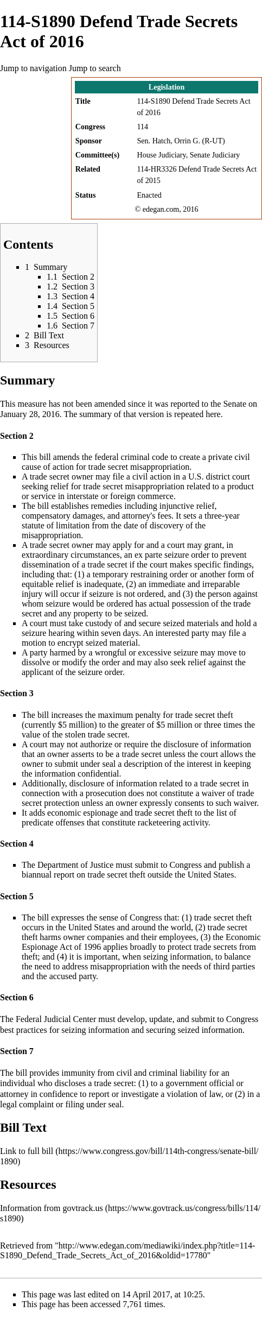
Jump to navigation (33, 68)
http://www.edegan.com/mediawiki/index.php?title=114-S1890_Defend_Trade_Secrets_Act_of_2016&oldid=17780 (127, 1250)
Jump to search (95, 68)
